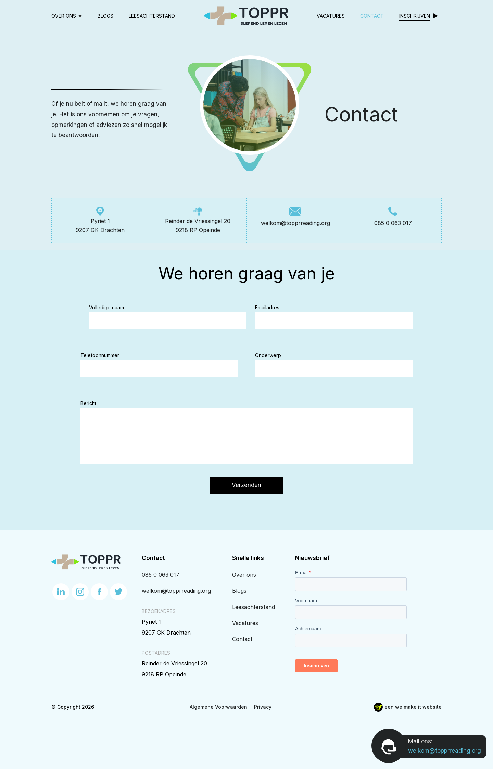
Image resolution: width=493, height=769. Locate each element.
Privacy (262, 707)
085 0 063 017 (160, 574)
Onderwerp (268, 355)
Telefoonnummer (99, 355)
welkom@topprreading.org (176, 590)
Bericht (88, 403)
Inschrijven (414, 16)
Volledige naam (106, 307)
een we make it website (408, 707)
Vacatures (331, 16)
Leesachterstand (152, 16)
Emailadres (267, 307)
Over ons (63, 16)
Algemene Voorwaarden (218, 707)
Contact (372, 16)
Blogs (105, 16)
